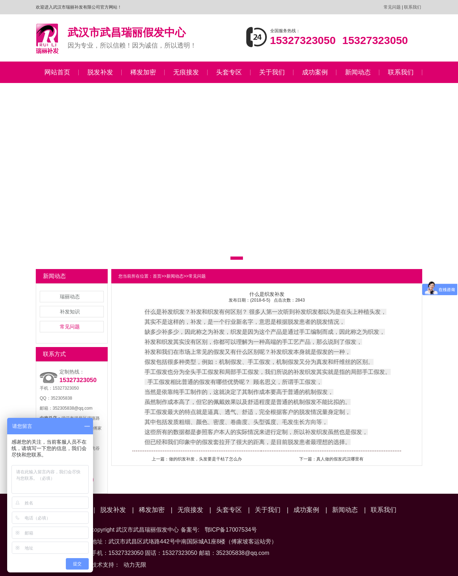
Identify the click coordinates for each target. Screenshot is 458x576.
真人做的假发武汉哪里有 (340, 459)
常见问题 (392, 7)
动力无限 (134, 565)
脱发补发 (100, 72)
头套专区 (229, 72)
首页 (157, 276)
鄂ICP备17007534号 (231, 530)
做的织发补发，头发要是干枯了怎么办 (205, 459)
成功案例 (315, 72)
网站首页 (57, 72)
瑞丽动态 (70, 296)
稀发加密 (143, 72)
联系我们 (412, 7)
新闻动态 (358, 72)
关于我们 (272, 72)
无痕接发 (186, 72)
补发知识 (70, 311)
